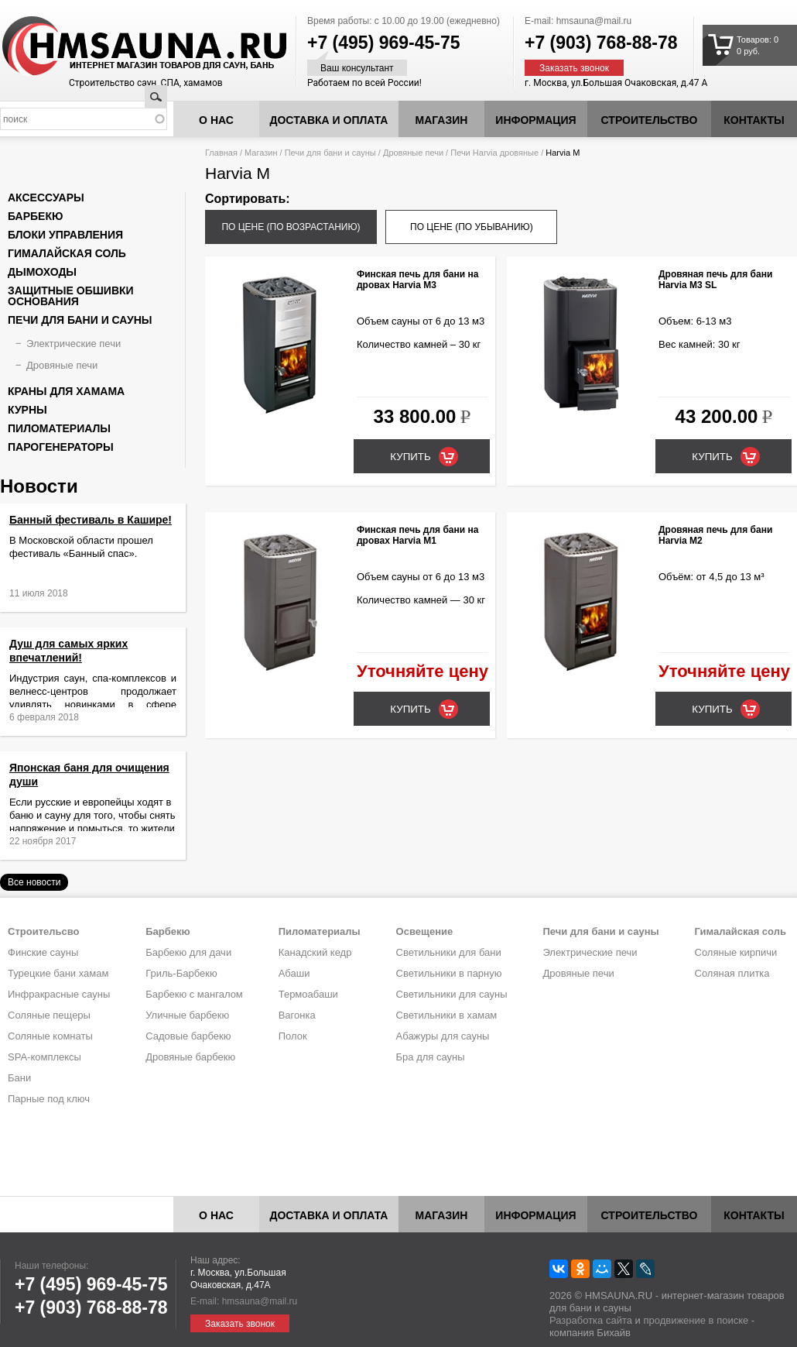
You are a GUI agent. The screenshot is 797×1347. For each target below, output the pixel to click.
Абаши (294, 973)
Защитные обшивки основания (71, 296)
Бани (19, 1078)
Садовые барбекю (188, 1036)
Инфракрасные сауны (59, 994)
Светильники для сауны (452, 994)
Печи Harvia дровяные (494, 152)
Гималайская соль (67, 253)
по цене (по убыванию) (471, 227)
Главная (221, 152)
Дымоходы (42, 271)
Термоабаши (308, 994)
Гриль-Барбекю (181, 973)
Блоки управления (65, 234)
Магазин (442, 120)
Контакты (753, 120)
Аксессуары (46, 197)
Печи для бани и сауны (330, 152)
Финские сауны (43, 952)
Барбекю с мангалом (194, 994)
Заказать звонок (574, 68)
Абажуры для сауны (443, 1036)
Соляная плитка (732, 973)
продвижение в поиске (695, 1320)
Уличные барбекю (187, 1015)
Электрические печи (73, 343)
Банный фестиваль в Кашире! (90, 520)
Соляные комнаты (50, 1036)
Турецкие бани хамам (58, 973)
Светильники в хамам (447, 1015)
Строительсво (43, 931)
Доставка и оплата (329, 120)
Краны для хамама (66, 391)
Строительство (649, 120)
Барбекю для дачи (188, 952)
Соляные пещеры (49, 1015)
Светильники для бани (448, 952)
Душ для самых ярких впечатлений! (79, 664)
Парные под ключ (49, 1099)
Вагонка (297, 1015)
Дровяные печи (413, 152)
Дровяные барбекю (190, 1057)
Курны (27, 409)
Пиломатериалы (59, 428)
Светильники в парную (449, 973)
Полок (293, 1036)
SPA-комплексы (44, 1057)
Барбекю (35, 216)
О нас (216, 120)
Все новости (34, 882)
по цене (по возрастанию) (290, 227)
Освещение (424, 931)
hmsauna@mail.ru (594, 20)
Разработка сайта (590, 1320)
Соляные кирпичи (736, 952)
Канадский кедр (315, 952)
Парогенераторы (61, 447)
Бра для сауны (430, 1057)
